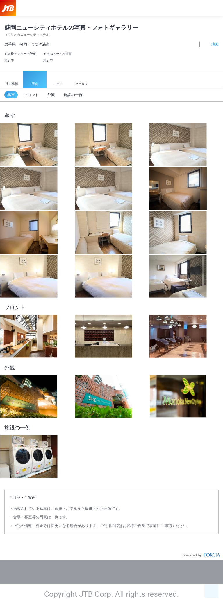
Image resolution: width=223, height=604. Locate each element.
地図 (211, 44)
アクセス (81, 80)
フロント (31, 95)
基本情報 (11, 80)
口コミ (58, 80)
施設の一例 (73, 95)
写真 (35, 80)
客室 (11, 95)
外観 (51, 95)
